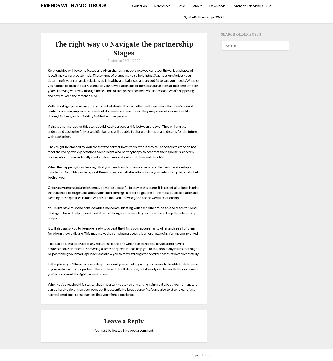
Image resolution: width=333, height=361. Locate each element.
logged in (119, 330)
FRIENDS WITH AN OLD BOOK (74, 5)
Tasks (182, 6)
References (162, 6)
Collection (139, 6)
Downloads (217, 6)
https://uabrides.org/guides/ (165, 75)
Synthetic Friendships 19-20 (253, 6)
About (197, 6)
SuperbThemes (202, 355)
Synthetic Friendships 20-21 (204, 17)
